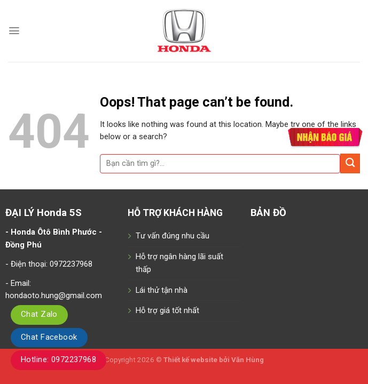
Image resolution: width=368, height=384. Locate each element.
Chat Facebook (49, 337)
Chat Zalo (39, 314)
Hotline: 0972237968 (58, 359)
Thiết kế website (191, 360)
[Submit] (350, 163)
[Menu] (14, 30)
